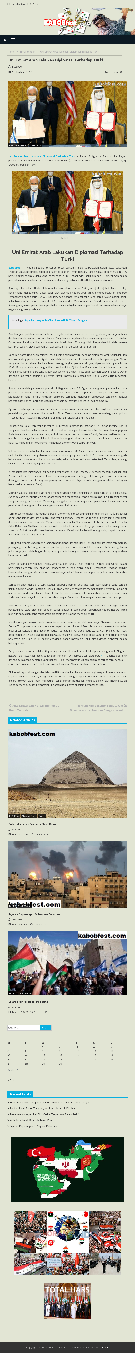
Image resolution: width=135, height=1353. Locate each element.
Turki (32, 145)
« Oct (10, 1080)
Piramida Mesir (29, 816)
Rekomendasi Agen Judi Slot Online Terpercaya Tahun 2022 (44, 1114)
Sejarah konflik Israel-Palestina (28, 1002)
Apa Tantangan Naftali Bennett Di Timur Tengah (34, 708)
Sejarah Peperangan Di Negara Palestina (34, 914)
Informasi (14, 816)
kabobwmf (17, 66)
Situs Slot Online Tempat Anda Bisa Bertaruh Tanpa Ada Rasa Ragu (49, 1102)
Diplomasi (14, 145)
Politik (24, 145)
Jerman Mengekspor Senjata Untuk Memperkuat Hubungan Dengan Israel (98, 708)
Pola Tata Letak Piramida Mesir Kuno (32, 824)
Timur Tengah (24, 906)
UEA (39, 145)
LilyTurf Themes (99, 1347)
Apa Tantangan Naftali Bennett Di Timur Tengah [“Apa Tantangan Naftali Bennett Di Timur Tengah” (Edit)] (56, 320)
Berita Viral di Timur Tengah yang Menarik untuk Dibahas (43, 1108)
